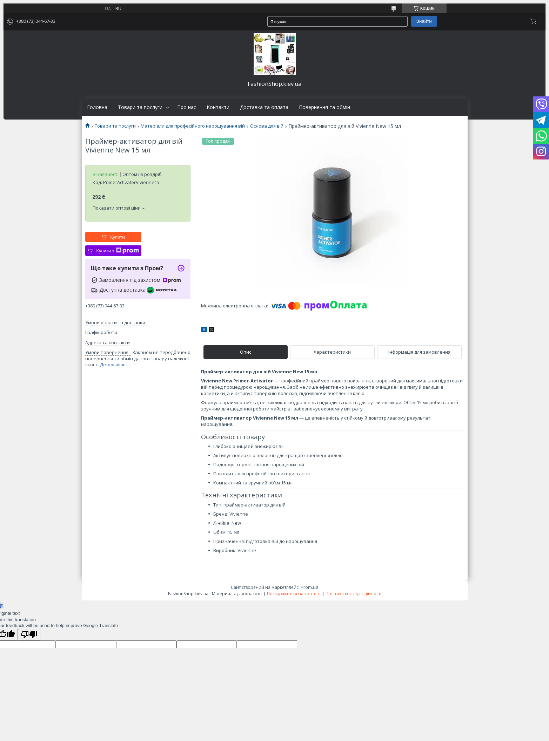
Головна (97, 107)
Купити (117, 237)
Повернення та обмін (324, 107)
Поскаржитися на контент (294, 594)
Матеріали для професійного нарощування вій (193, 126)
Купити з (117, 250)
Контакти (218, 107)
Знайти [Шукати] (424, 21)
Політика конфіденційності (353, 594)
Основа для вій (266, 126)
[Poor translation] (29, 634)
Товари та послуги (140, 107)
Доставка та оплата (264, 107)
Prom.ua (310, 587)
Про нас (186, 107)
